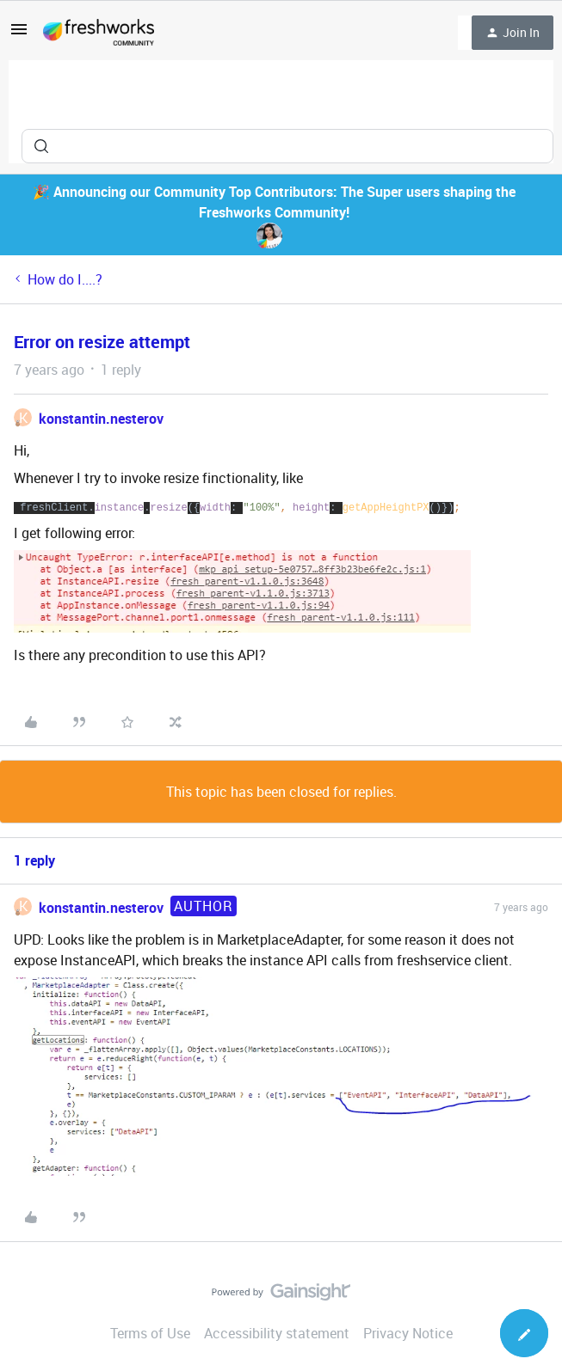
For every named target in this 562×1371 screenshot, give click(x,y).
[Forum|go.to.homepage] (98, 32)
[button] (19, 34)
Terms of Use (150, 1333)
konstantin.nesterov (101, 418)
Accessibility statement (276, 1333)
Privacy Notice (408, 1333)
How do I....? (65, 279)
